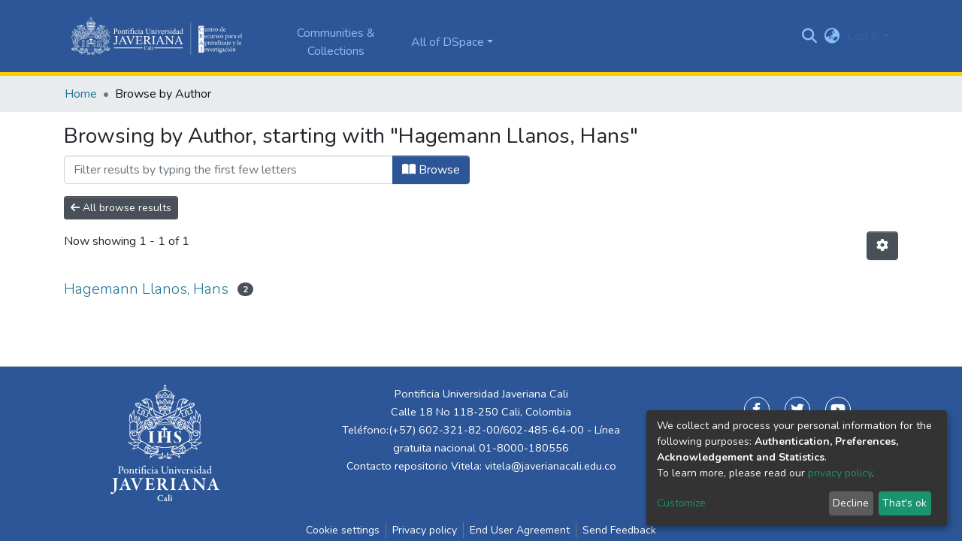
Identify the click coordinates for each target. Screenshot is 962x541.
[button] (832, 36)
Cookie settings (343, 530)
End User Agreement (520, 530)
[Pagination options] (882, 245)
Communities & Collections (336, 42)
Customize (681, 503)
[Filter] (228, 170)
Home (81, 94)
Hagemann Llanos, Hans (146, 289)
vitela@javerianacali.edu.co (550, 465)
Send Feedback (619, 530)
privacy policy (840, 473)
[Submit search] (810, 36)
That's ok (904, 503)
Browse (431, 170)
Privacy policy (424, 530)
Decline (851, 503)
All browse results (121, 208)
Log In (864, 36)
